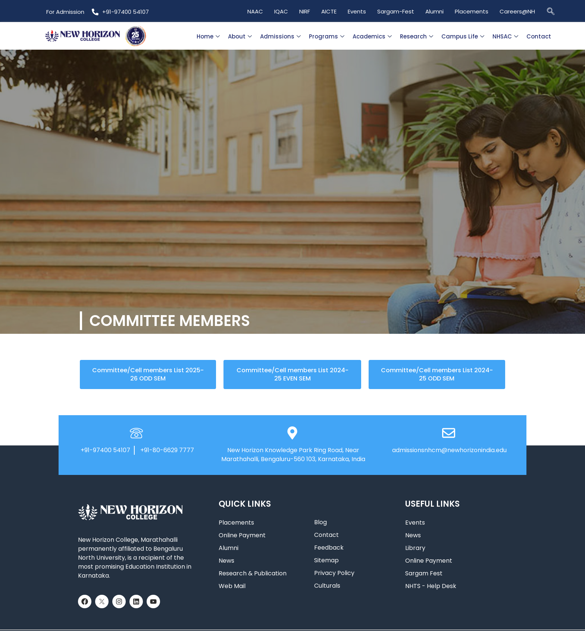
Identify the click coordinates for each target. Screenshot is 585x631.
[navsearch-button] (550, 11)
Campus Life (462, 36)
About (240, 36)
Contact (538, 36)
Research (416, 36)
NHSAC (505, 36)
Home (208, 36)
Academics (372, 36)
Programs (326, 36)
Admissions (280, 36)
